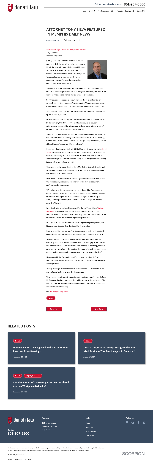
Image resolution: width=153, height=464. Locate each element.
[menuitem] (10, 459)
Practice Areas (91, 431)
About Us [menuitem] (92, 11)
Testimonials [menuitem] (129, 11)
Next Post (99, 309)
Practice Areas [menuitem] (103, 11)
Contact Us (90, 435)
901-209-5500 (134, 4)
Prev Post (54, 309)
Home (88, 423)
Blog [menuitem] (113, 11)
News (51, 298)
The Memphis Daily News (58, 292)
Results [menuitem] (120, 11)
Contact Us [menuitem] (141, 11)
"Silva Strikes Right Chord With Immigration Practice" (66, 50)
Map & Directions (48, 429)
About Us (89, 427)
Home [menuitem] (84, 11)
